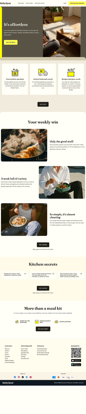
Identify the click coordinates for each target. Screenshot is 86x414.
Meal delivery (24, 351)
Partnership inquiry (42, 349)
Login (65, 3)
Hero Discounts (25, 359)
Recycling (23, 355)
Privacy (7, 355)
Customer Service (42, 351)
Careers (7, 351)
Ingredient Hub (25, 353)
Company (7, 357)
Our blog (23, 357)
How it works (29, 3)
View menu (21, 3)
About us (7, 349)
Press (6, 359)
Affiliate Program (9, 361)
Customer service (39, 3)
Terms (6, 353)
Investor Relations (10, 363)
